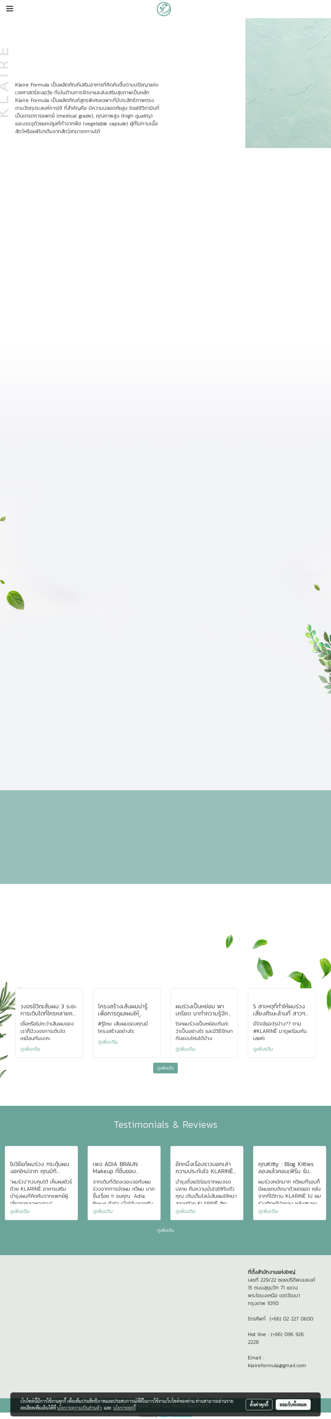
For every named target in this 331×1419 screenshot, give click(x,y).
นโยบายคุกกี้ (124, 1408)
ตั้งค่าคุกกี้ (259, 1404)
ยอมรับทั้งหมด (293, 1404)
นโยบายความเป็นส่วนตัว (79, 1408)
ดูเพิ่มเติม (31, 1049)
